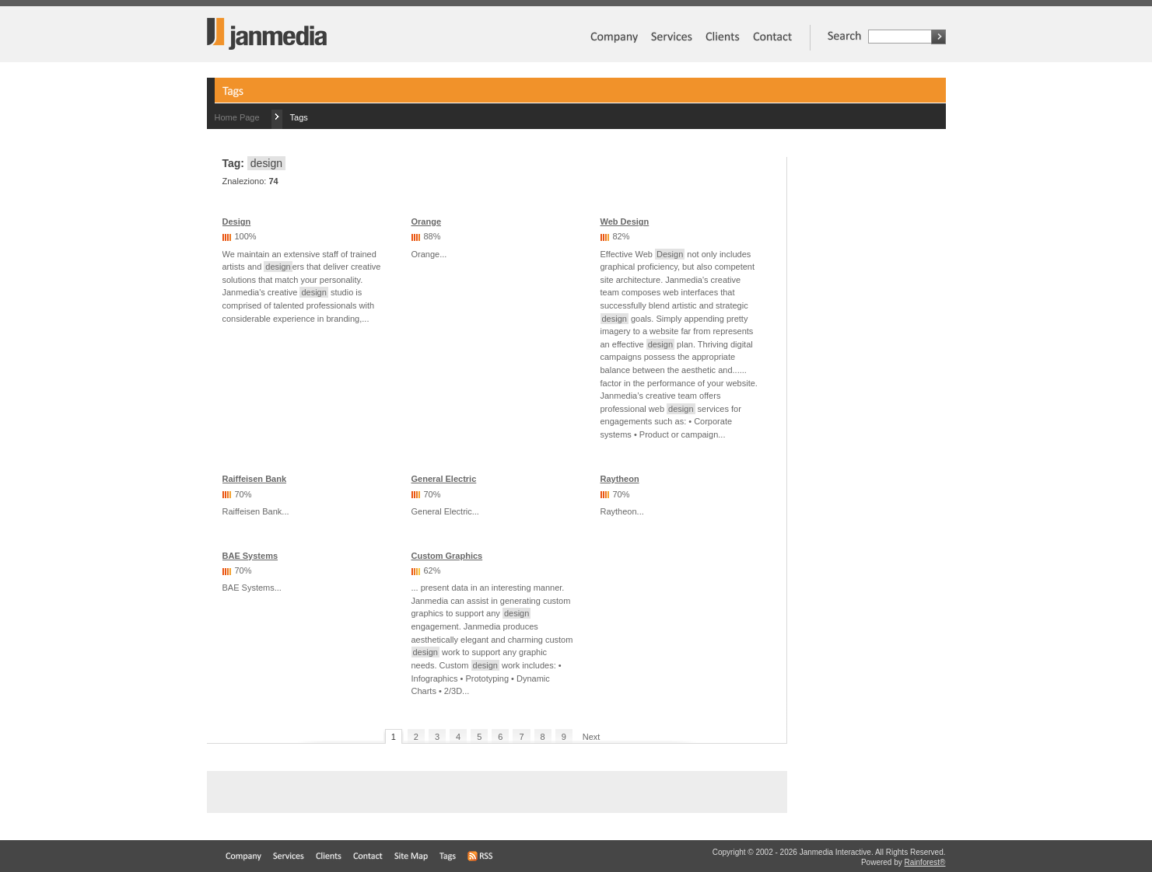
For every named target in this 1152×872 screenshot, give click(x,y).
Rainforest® (925, 862)
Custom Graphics (447, 555)
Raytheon (620, 478)
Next (592, 736)
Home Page (237, 117)
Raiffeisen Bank (254, 478)
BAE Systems (250, 555)
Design (236, 221)
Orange (426, 221)
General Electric (444, 478)
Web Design (625, 221)
